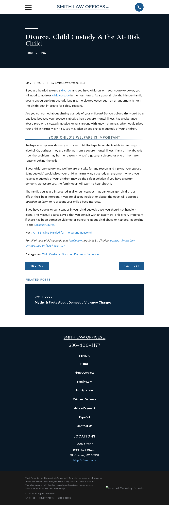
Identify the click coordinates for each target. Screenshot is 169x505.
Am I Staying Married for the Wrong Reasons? (62, 232)
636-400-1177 (84, 345)
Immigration (84, 390)
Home (84, 364)
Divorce (67, 254)
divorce (66, 90)
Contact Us (84, 426)
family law (75, 240)
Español (84, 417)
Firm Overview (84, 372)
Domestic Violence (86, 254)
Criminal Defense (84, 399)
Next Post (131, 265)
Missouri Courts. (44, 225)
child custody (61, 95)
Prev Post (37, 265)
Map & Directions (84, 460)
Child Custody (51, 254)
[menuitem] (30, 498)
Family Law (84, 381)
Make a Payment (84, 408)
